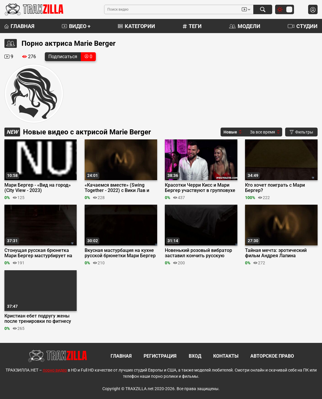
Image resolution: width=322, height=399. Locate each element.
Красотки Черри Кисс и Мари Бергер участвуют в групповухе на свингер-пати (200, 188)
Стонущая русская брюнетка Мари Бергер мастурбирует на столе (38, 253)
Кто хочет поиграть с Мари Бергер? (275, 188)
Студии (303, 26)
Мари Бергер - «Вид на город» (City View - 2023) (37, 188)
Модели (244, 26)
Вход (195, 356)
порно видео (55, 370)
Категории (136, 26)
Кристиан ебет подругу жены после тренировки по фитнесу (37, 318)
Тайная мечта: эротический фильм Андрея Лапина (276, 253)
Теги (192, 26)
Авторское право (272, 356)
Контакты (226, 356)
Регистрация (160, 356)
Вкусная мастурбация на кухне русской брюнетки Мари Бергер (120, 253)
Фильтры (301, 132)
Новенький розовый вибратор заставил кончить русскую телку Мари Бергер (198, 253)
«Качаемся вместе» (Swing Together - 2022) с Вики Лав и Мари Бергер (117, 188)
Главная (19, 26)
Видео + (76, 26)
